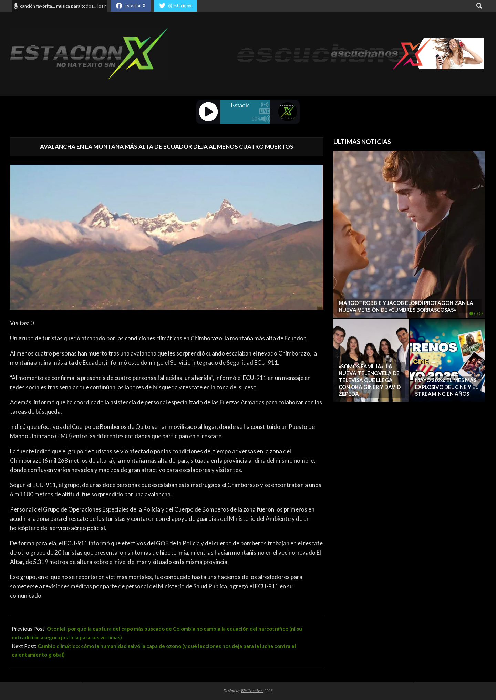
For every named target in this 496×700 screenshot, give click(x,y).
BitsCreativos (252, 690)
